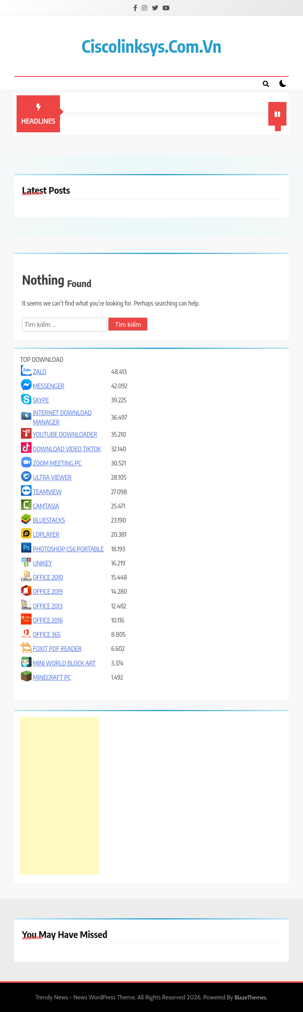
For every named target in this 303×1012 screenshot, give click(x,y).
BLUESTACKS (49, 520)
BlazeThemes (251, 997)
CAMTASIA (46, 506)
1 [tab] (279, 129)
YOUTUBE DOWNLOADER (65, 434)
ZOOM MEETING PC (57, 463)
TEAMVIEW (47, 492)
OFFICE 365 (46, 634)
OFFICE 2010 (48, 577)
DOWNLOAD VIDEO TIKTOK (67, 449)
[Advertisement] (59, 796)
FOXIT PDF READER (57, 648)
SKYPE (41, 400)
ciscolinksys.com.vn (151, 45)
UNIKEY (42, 563)
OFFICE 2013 (47, 606)
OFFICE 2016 (48, 620)
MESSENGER (48, 386)
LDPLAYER (46, 534)
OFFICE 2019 (48, 591)
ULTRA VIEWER (52, 477)
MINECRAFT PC (52, 677)
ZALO (39, 372)
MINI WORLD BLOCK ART (64, 663)
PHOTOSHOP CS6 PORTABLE (68, 549)
